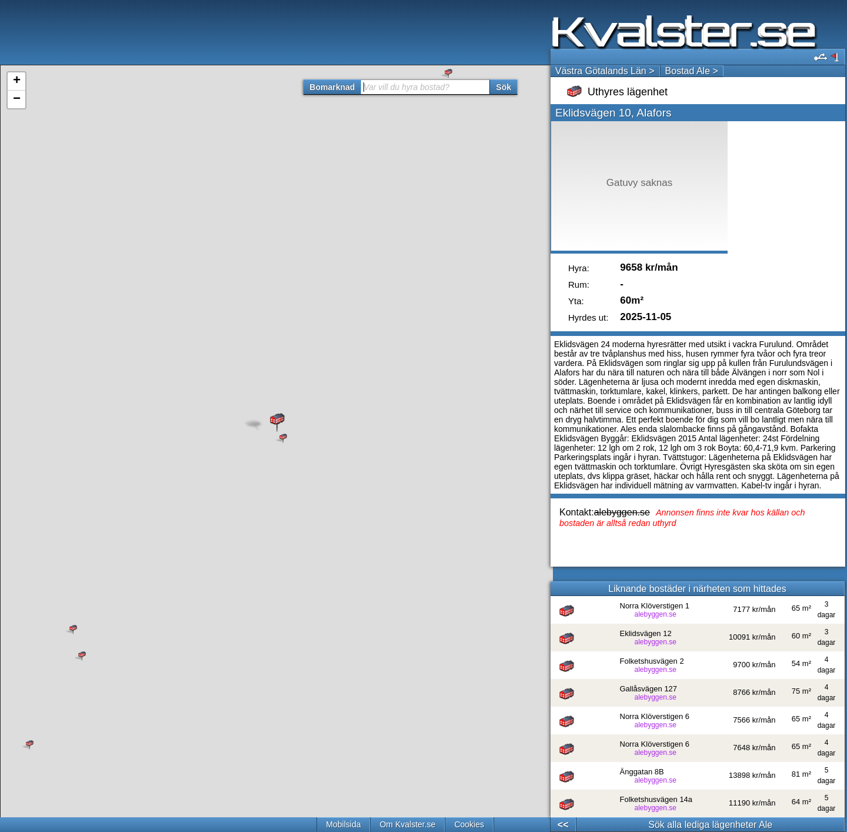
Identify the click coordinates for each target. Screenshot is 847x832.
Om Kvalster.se (407, 824)
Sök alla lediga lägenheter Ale (710, 825)
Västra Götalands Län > (605, 71)
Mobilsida (343, 824)
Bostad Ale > (691, 71)
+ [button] (17, 81)
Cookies (469, 824)
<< (563, 825)
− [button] (17, 99)
